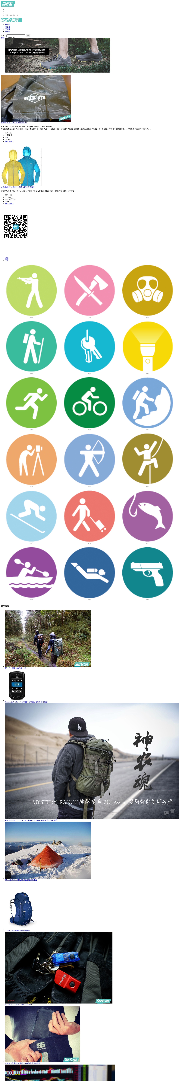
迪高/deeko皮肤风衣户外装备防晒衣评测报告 (18, 187)
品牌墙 (7, 29)
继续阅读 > (9, 141)
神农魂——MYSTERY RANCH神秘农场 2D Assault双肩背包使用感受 (91, 762)
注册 (7, 258)
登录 (7, 260)
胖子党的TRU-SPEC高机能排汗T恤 (14, 123)
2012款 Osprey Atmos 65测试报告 (91, 906)
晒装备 (7, 27)
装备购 (7, 31)
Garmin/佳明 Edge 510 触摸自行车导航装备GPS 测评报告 (91, 686)
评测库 (7, 25)
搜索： (3, 35)
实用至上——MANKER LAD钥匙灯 (91, 968)
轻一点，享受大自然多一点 (91, 639)
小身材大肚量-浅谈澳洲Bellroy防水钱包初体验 (91, 1035)
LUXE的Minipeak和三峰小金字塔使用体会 (91, 851)
